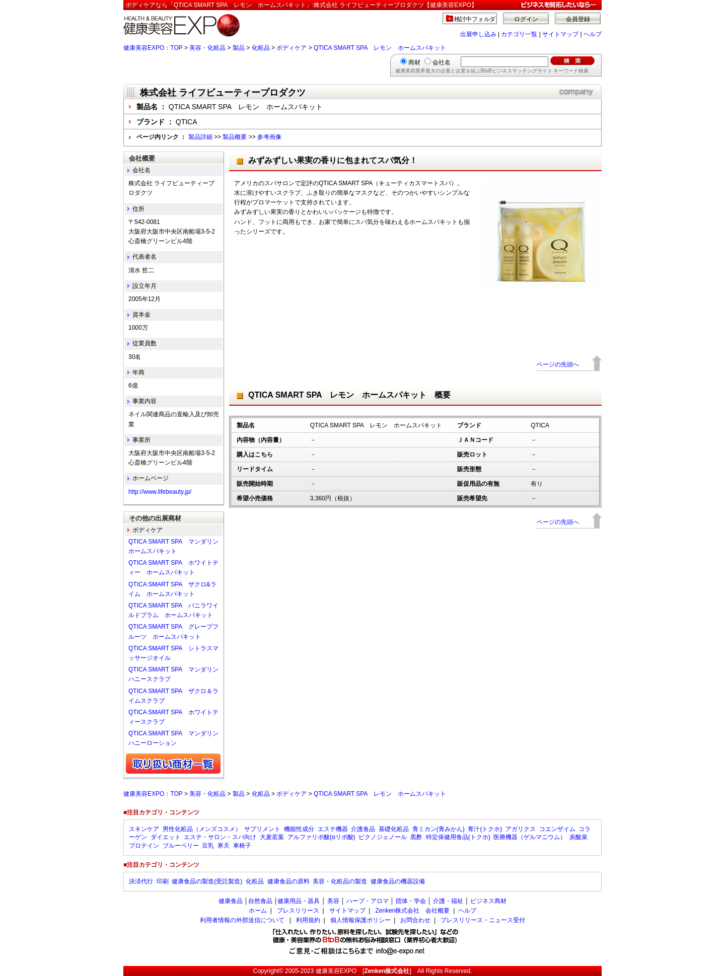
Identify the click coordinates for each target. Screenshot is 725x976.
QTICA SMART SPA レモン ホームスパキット (380, 47)
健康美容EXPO (336, 970)
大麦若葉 (272, 837)
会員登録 (578, 19)
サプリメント (262, 829)
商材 (414, 62)
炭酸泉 (578, 837)
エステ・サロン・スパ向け (220, 837)
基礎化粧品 (394, 829)
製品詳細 (200, 136)
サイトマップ (560, 34)
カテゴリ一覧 (519, 34)
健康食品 (231, 901)
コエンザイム (557, 829)
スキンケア (144, 829)
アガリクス (520, 829)
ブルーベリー (181, 845)
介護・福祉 (448, 901)
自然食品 (260, 901)
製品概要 (235, 136)
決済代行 (141, 881)
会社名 (441, 62)
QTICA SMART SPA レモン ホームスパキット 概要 (349, 395)
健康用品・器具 (298, 901)
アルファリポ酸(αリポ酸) (321, 837)
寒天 (224, 845)
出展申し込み (478, 34)
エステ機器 (333, 829)
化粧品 (261, 47)
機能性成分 (299, 829)
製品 (239, 47)
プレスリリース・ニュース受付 (483, 920)
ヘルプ (593, 34)
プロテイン (144, 845)
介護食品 (363, 829)
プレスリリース (298, 910)
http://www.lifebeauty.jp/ (159, 491)
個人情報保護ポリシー (360, 920)
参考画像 (269, 136)
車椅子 (242, 845)
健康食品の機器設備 (398, 881)
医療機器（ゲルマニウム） (529, 837)
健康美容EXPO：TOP (153, 47)
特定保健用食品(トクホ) (458, 837)
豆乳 (208, 845)
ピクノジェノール (382, 837)
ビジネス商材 (488, 901)
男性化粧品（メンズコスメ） (202, 829)
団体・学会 (411, 901)
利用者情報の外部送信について (242, 920)
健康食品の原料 (288, 881)
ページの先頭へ (558, 364)
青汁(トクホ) (485, 829)
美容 (333, 901)
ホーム (258, 910)
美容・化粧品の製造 (340, 881)
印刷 (163, 881)
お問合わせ (415, 920)
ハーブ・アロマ (367, 901)
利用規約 (308, 920)
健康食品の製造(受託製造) (207, 881)
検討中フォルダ (475, 19)
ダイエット (166, 837)
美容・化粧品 (207, 47)
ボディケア (291, 47)
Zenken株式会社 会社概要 (412, 910)
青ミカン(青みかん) (438, 829)
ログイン (526, 19)
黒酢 (416, 837)
